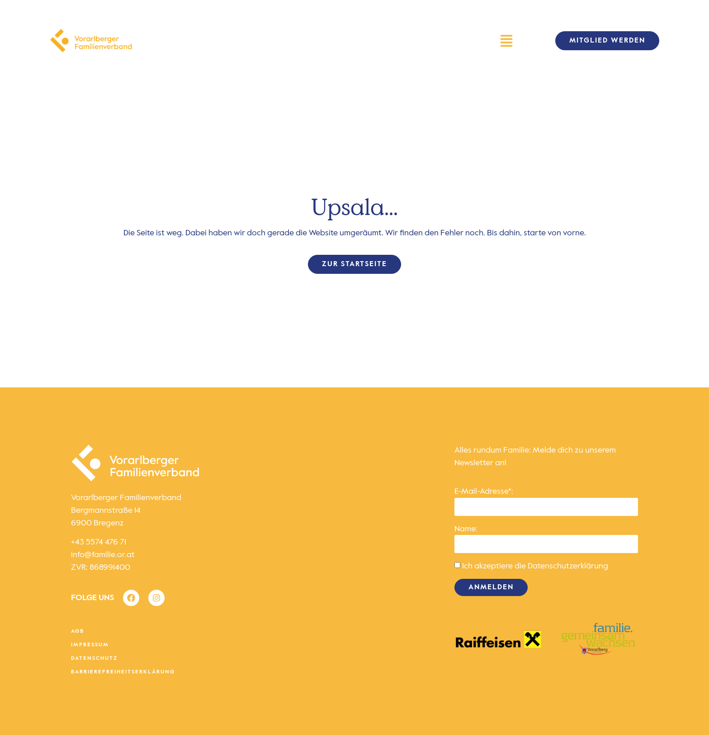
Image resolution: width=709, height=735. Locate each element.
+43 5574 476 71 (98, 542)
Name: (465, 529)
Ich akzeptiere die (535, 566)
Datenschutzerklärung (568, 566)
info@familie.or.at (103, 555)
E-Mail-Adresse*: (483, 491)
